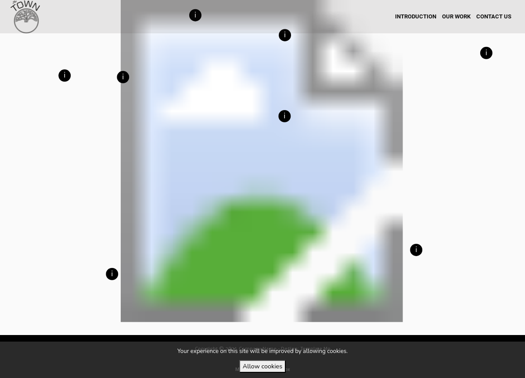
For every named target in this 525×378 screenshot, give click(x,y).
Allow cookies (262, 366)
